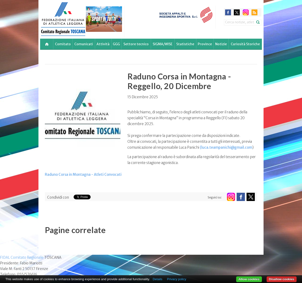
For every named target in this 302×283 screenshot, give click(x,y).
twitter (237, 12)
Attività (102, 44)
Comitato (63, 44)
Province (205, 44)
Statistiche (185, 44)
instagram (246, 12)
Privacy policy (176, 279)
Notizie (221, 44)
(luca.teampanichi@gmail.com (226, 147)
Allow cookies (249, 279)
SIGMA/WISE (162, 44)
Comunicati (83, 44)
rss (254, 12)
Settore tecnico (136, 44)
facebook (228, 12)
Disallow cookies (281, 279)
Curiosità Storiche (245, 44)
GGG (116, 44)
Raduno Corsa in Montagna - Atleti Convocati (83, 174)
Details (157, 279)
